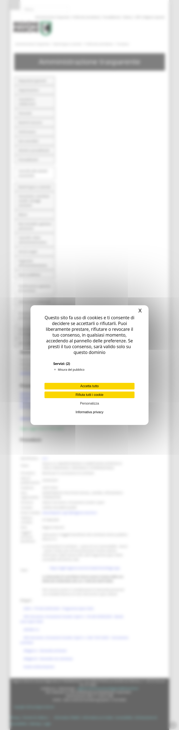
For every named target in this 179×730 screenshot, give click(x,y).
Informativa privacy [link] (89, 412)
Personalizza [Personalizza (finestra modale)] (89, 403)
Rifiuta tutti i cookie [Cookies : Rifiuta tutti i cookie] (89, 394)
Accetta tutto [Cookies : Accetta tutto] (89, 386)
